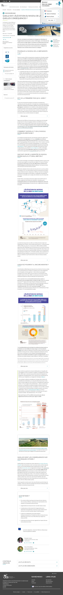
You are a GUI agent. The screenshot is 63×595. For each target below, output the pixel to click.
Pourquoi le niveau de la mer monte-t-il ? (9, 71)
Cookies (23, 591)
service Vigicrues (34, 147)
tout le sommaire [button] (9, 73)
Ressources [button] (47, 6)
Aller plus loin (34, 116)
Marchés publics (49, 581)
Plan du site (30, 591)
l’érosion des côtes (26, 467)
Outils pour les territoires (33, 6)
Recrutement (48, 579)
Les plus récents (24, 562)
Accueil (4, 9)
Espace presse (49, 582)
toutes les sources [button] (9, 98)
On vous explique (16, 9)
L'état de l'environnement (14, 6)
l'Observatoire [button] (54, 6)
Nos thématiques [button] (23, 6)
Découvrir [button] (41, 6)
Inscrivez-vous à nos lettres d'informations (42, 586)
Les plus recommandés (26, 565)
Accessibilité (36, 591)
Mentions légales (16, 591)
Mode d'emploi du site (45, 591)
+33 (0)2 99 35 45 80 (7, 585)
